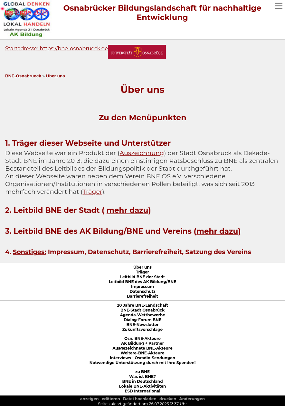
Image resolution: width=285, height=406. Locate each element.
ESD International (142, 391)
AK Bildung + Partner (142, 343)
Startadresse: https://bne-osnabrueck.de (56, 48)
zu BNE (142, 371)
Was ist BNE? (142, 376)
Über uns (55, 76)
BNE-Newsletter (142, 324)
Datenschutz (143, 291)
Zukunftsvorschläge (142, 329)
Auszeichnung (141, 153)
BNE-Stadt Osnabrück (142, 310)
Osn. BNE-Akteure (142, 338)
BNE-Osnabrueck (23, 76)
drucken (167, 398)
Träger (92, 191)
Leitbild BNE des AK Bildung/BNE (142, 281)
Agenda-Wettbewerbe (142, 314)
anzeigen (89, 398)
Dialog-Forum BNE (142, 319)
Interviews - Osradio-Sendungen (142, 357)
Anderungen (192, 398)
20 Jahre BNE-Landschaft (142, 305)
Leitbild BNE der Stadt (142, 276)
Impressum (142, 286)
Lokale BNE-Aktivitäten (142, 386)
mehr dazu (127, 210)
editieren (111, 398)
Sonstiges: (29, 252)
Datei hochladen (140, 398)
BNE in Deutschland (142, 381)
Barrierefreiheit (142, 296)
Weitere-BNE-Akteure (142, 353)
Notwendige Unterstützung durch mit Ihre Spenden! (142, 362)
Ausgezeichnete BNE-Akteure (142, 348)
